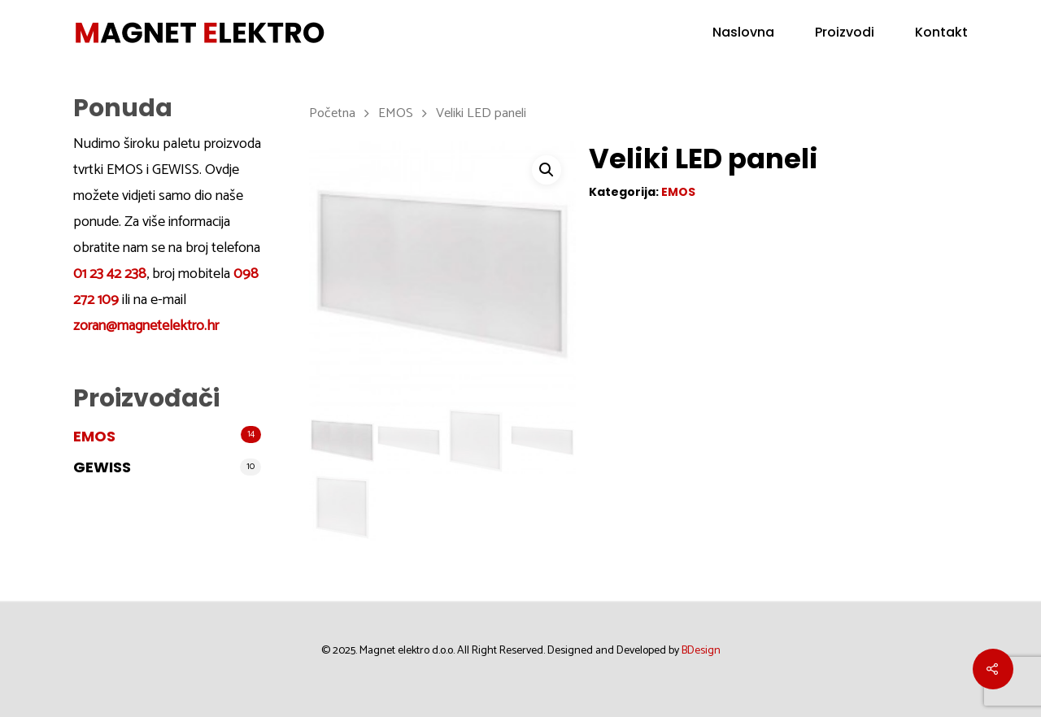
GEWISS (102, 467)
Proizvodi (844, 32)
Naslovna (743, 32)
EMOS (94, 436)
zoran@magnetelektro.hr (146, 326)
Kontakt (941, 32)
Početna (332, 113)
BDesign (701, 650)
